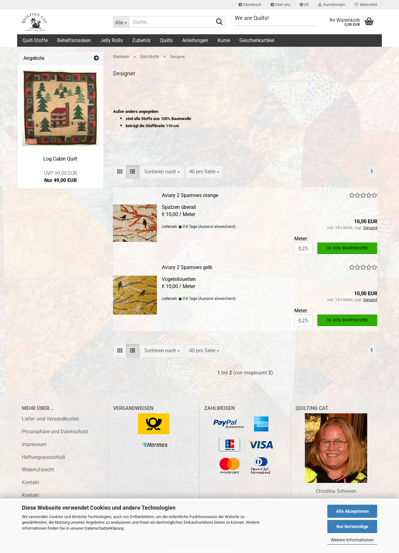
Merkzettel (365, 4)
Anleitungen (195, 40)
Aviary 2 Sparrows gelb (187, 267)
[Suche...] (121, 21)
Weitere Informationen (352, 539)
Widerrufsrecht (38, 470)
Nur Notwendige (352, 526)
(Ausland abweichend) (217, 226)
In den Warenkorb (347, 248)
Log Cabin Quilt (60, 159)
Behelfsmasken (74, 40)
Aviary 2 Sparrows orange (190, 195)
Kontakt (30, 482)
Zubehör (141, 40)
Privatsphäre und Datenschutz (55, 432)
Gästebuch (249, 4)
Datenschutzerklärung (103, 528)
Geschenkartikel (256, 40)
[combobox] (162, 172)
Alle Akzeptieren (352, 511)
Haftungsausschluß (43, 457)
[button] (304, 4)
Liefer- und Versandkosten (50, 419)
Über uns (280, 4)
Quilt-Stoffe (35, 40)
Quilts (166, 40)
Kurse (224, 40)
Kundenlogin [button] (331, 4)
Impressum (34, 444)
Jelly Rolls (111, 40)
